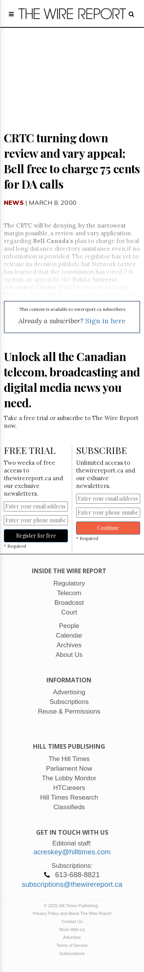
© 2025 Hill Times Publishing (72, 905)
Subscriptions (71, 953)
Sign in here (105, 320)
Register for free (36, 535)
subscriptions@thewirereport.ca (72, 884)
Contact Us (71, 921)
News (14, 202)
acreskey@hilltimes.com (72, 852)
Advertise (72, 937)
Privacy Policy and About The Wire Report (72, 913)
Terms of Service (72, 945)
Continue (108, 528)
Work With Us (72, 929)
